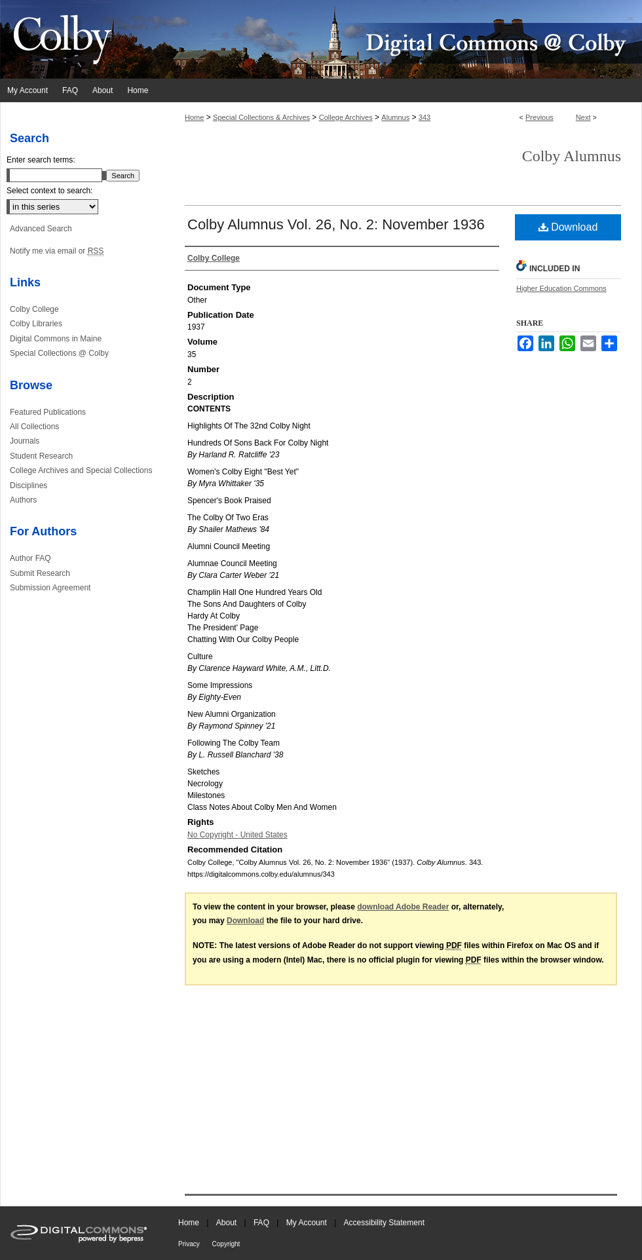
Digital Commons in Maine (56, 338)
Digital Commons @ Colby (399, 39)
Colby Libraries (36, 323)
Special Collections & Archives (261, 117)
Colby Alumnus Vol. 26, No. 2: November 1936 (336, 224)
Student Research (41, 456)
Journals (24, 441)
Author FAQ (30, 558)
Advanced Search (41, 228)
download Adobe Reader (403, 906)
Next (583, 117)
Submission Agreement (50, 587)
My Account (307, 1222)
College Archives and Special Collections (81, 470)
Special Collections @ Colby (59, 353)
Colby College (34, 309)
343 (424, 117)
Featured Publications (48, 412)
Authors (23, 500)
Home (194, 117)
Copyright (226, 1244)
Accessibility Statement (384, 1222)
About (227, 1222)
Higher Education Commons (561, 288)
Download (568, 227)
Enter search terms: (41, 159)
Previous (539, 117)
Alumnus (395, 117)
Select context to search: (49, 190)
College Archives (346, 117)
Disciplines (28, 485)
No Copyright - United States (237, 834)
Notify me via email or (57, 251)
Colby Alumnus (571, 155)
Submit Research (40, 573)
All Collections (34, 426)
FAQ (262, 1222)
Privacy (190, 1244)
